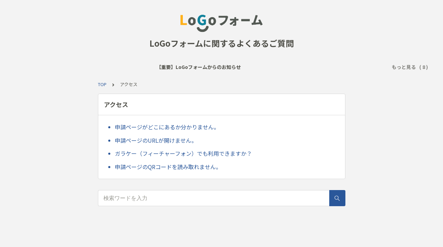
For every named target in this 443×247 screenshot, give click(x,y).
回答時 (241, 66)
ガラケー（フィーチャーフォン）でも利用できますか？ (183, 153)
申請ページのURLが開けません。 (156, 140)
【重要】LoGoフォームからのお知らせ (62, 66)
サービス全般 (181, 66)
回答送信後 (270, 66)
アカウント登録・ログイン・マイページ (334, 66)
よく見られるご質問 (135, 66)
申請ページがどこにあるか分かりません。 (167, 127)
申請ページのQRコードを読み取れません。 (168, 167)
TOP (102, 84)
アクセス (214, 66)
